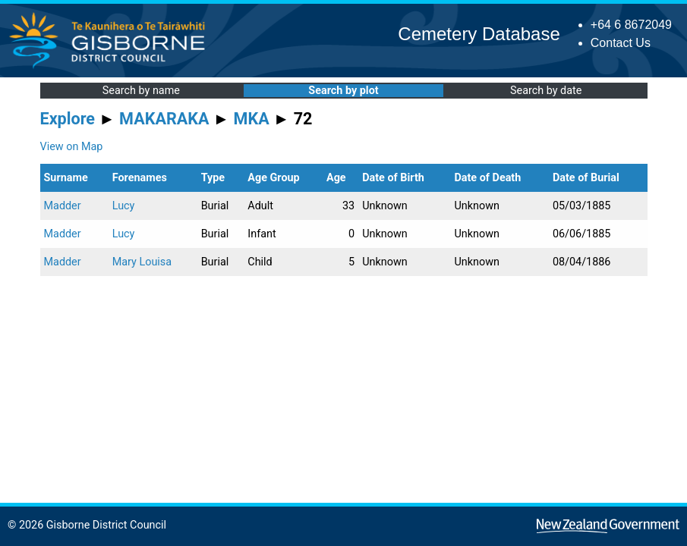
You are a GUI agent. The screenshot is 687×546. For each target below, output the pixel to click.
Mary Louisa (142, 262)
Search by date (545, 90)
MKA (251, 118)
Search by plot (343, 90)
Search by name (141, 90)
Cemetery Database (478, 34)
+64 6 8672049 (631, 24)
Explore (68, 118)
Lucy (123, 205)
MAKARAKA (164, 118)
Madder (62, 205)
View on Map (71, 146)
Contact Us (621, 42)
